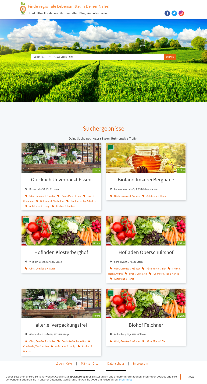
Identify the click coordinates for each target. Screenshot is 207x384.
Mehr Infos (125, 380)
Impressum (140, 363)
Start (32, 13)
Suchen (170, 56)
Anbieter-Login (97, 13)
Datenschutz (115, 363)
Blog (82, 13)
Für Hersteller (68, 13)
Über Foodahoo (47, 13)
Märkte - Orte (89, 363)
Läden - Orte (63, 363)
